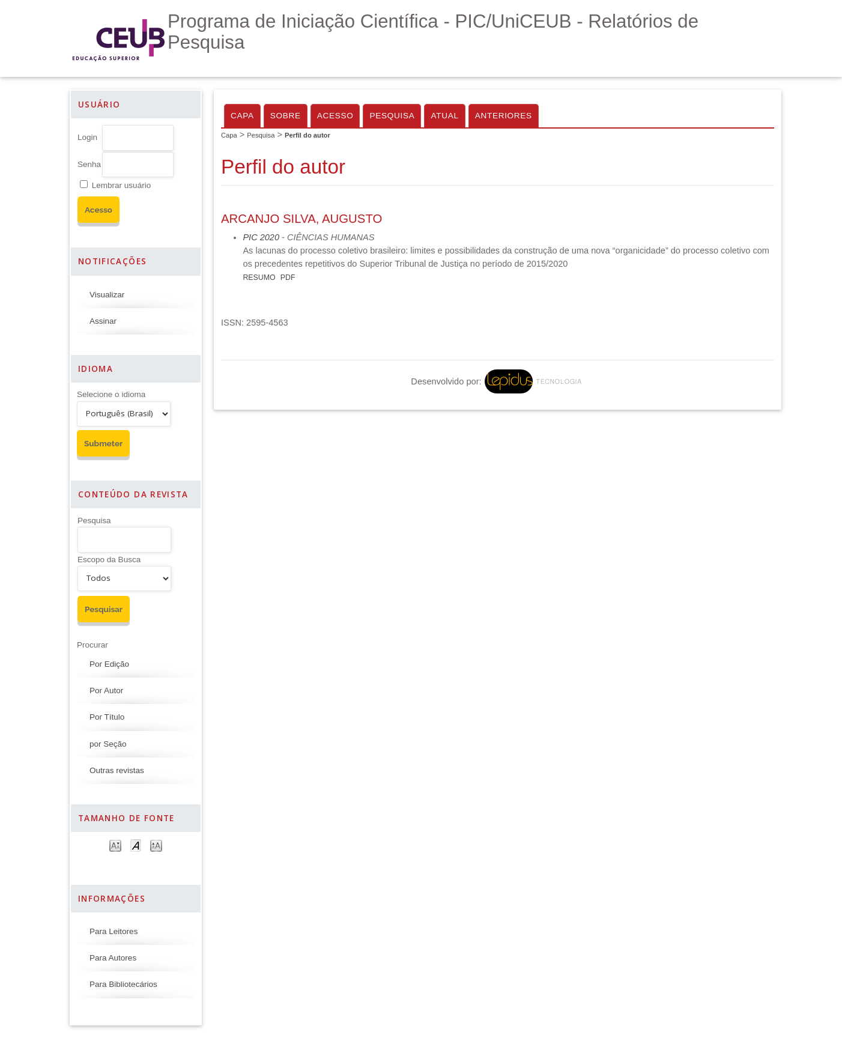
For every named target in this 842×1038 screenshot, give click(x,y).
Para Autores (112, 957)
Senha (89, 164)
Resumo (259, 277)
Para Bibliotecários (123, 984)
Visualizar (106, 294)
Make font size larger (156, 845)
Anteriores (503, 115)
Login (87, 137)
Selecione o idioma (111, 394)
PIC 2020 (261, 237)
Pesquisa (94, 520)
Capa (242, 115)
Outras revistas (116, 770)
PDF (287, 277)
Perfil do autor (307, 135)
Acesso (335, 115)
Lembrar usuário (121, 185)
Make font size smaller (115, 845)
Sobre (285, 115)
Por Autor (106, 690)
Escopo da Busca (109, 559)
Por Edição (109, 664)
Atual (444, 115)
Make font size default (136, 845)
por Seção (108, 743)
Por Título (106, 716)
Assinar (103, 321)
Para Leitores (113, 931)
